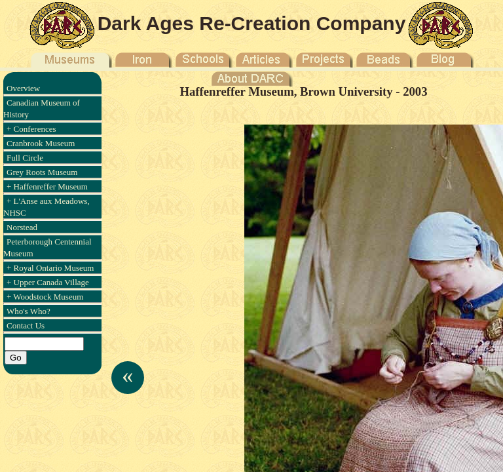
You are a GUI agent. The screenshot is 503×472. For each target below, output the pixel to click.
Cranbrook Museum (41, 143)
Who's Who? (28, 311)
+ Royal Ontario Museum (50, 268)
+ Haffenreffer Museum (47, 186)
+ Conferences (31, 129)
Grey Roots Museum (42, 172)
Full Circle (25, 158)
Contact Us (26, 325)
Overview (23, 88)
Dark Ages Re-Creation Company (252, 23)
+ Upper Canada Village (48, 282)
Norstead (22, 227)
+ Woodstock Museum (45, 297)
